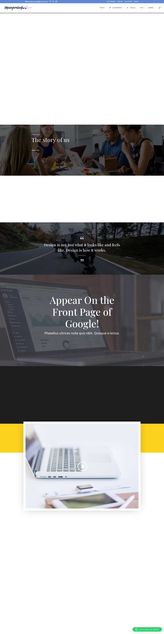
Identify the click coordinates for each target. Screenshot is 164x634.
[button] (147, 629)
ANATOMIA (128, 1)
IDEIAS (136, 1)
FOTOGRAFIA (110, 1)
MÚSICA (120, 1)
